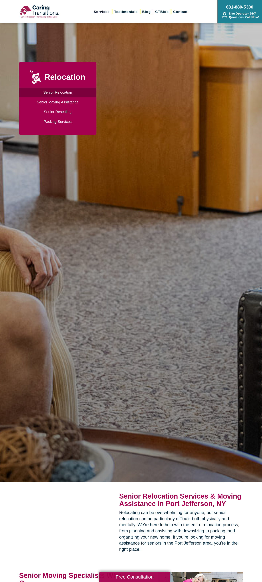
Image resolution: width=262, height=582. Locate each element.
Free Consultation (135, 577)
